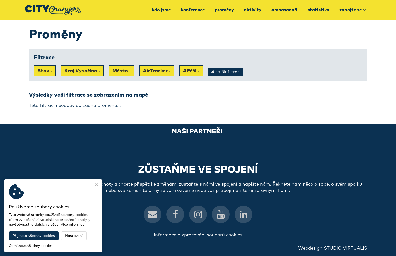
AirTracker (157, 70)
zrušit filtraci (225, 72)
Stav (44, 70)
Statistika (318, 10)
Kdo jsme (161, 10)
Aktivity (252, 10)
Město (121, 70)
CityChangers (86, 248)
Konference (193, 10)
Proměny (224, 10)
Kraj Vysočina (82, 70)
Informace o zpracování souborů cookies (198, 235)
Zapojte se (352, 10)
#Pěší (191, 70)
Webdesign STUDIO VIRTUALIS (332, 248)
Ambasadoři (284, 10)
